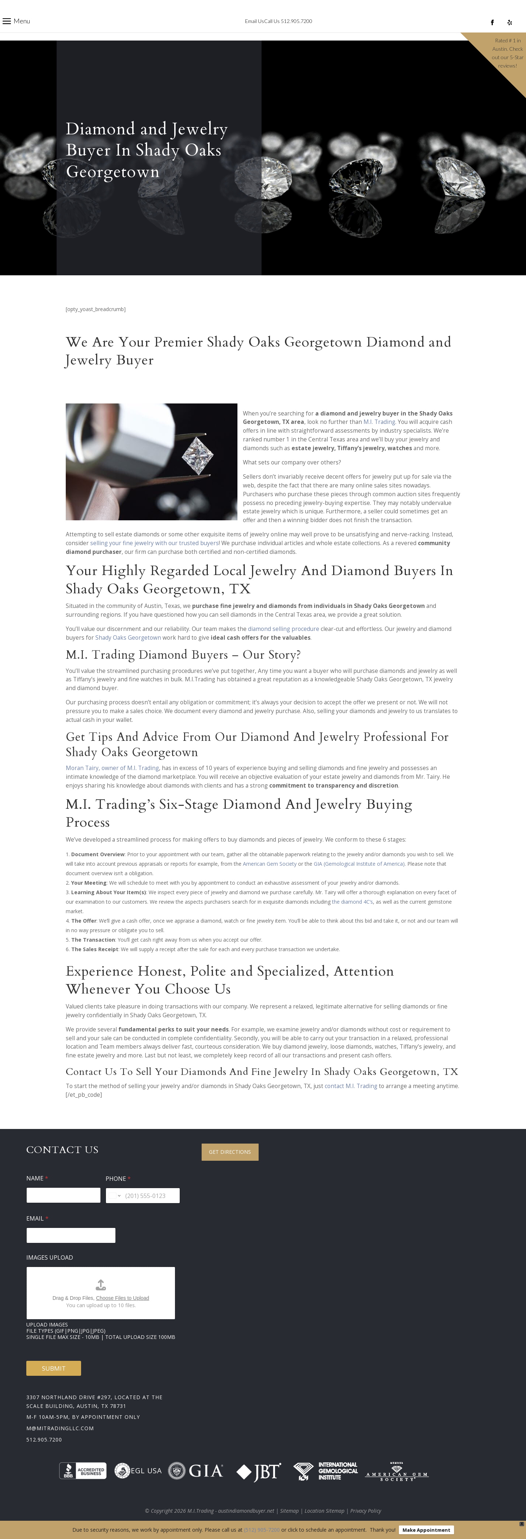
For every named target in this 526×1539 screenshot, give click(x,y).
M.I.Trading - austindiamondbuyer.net (230, 1510)
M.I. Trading (379, 422)
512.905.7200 (44, 1439)
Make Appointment (426, 1530)
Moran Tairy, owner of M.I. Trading (112, 768)
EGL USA (138, 1471)
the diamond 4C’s (352, 901)
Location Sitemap (324, 1510)
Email (37, 1218)
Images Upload (49, 1257)
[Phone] (143, 1195)
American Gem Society (270, 863)
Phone (118, 1178)
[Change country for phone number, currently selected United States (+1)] (114, 1195)
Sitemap (289, 1510)
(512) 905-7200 (262, 1529)
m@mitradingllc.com (60, 1428)
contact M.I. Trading (351, 1086)
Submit (54, 1368)
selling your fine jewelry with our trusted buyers (154, 543)
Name (37, 1178)
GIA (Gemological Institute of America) (359, 863)
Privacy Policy (365, 1510)
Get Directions (230, 1151)
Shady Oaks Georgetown (128, 638)
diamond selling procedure (283, 629)
